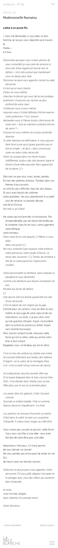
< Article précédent (12, 525)
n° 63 (20, 4)
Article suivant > (47, 525)
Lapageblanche (11, 540)
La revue (9, 4)
